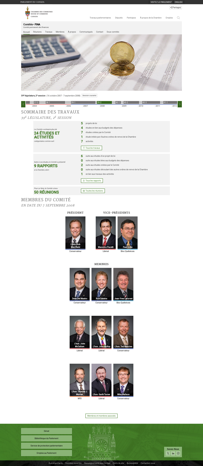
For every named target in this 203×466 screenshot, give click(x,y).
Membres (60, 32)
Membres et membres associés (101, 416)
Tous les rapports (92, 181)
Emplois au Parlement (46, 453)
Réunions (37, 32)
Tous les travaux (91, 148)
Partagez (175, 7)
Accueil (26, 32)
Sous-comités (113, 32)
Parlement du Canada (32, 2)
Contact (99, 32)
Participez (131, 18)
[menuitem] (161, 2)
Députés (119, 18)
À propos (72, 32)
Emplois (169, 18)
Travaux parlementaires (100, 18)
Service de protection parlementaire (47, 446)
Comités (28, 24)
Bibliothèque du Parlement (46, 438)
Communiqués (86, 32)
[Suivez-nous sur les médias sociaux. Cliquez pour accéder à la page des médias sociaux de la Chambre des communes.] (173, 453)
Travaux (48, 32)
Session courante (89, 96)
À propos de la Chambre (151, 18)
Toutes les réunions (93, 191)
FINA (37, 24)
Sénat (46, 431)
